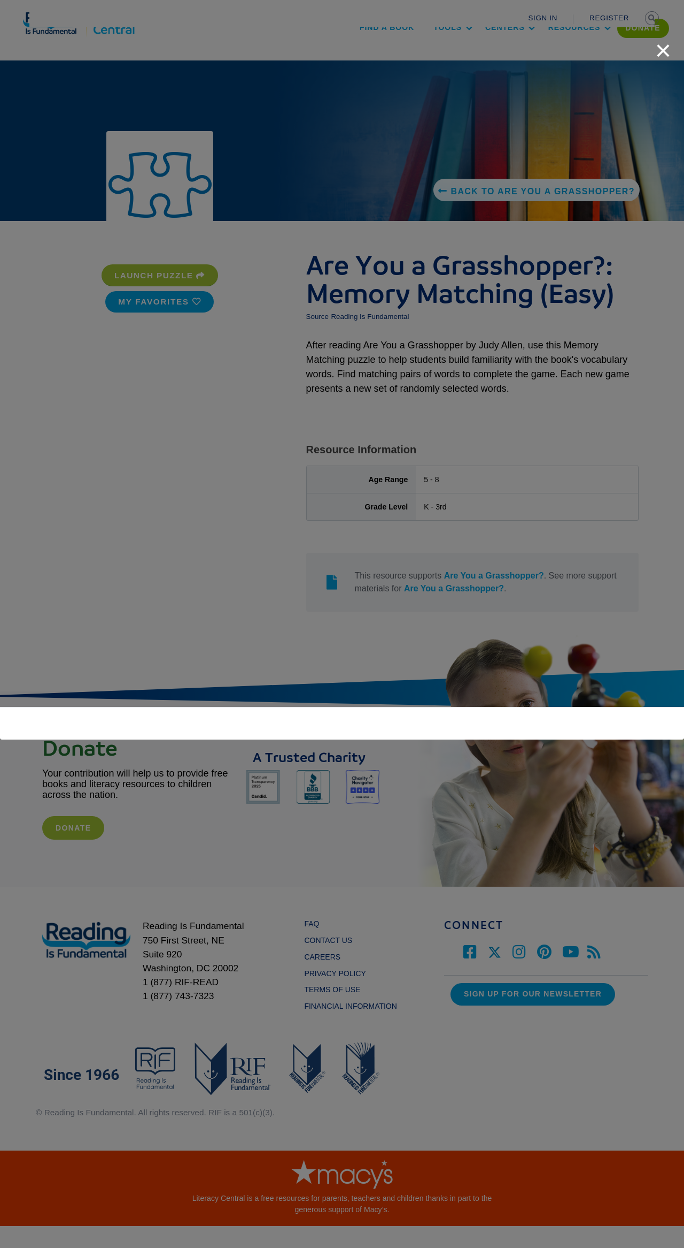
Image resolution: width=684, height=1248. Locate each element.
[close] (663, 45)
